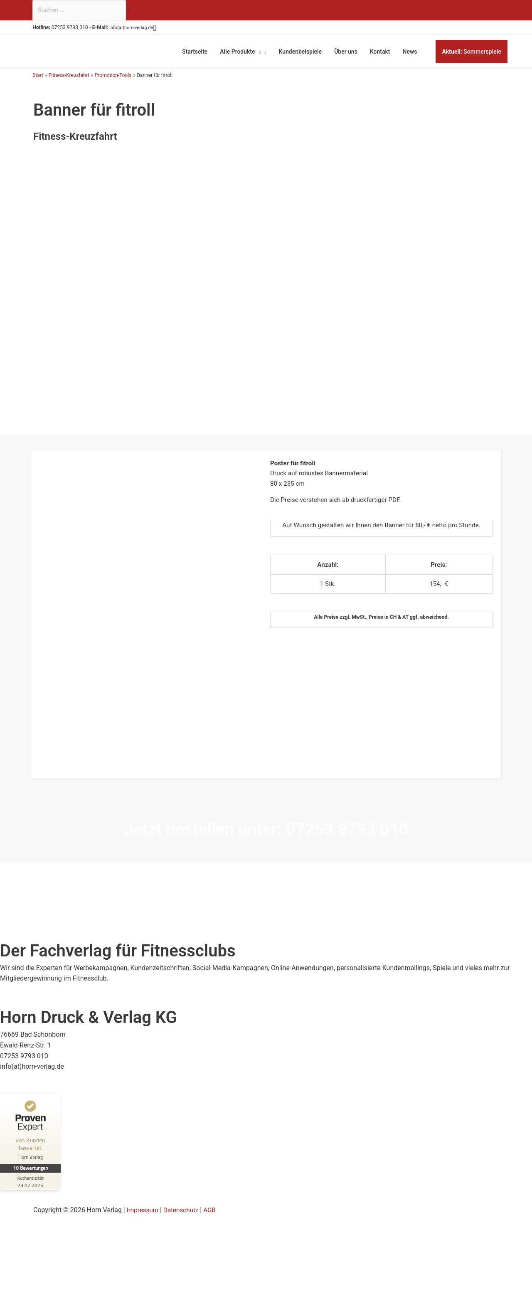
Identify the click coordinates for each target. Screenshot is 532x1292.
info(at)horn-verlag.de (139, 29)
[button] (167, 29)
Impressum (143, 1208)
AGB (213, 1208)
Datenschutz (183, 1208)
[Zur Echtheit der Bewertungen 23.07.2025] (31, 1179)
